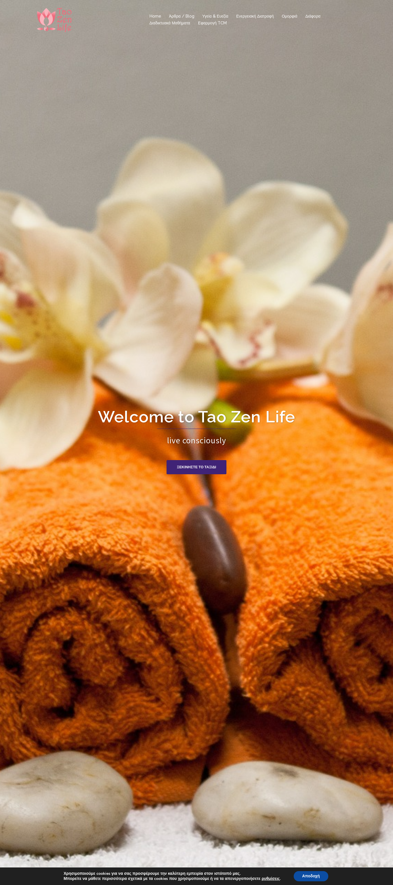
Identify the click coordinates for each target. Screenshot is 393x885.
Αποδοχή (311, 876)
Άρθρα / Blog (181, 16)
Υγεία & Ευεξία (215, 16)
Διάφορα (312, 16)
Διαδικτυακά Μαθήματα (170, 23)
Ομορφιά (289, 16)
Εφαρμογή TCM (212, 23)
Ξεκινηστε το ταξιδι (196, 467)
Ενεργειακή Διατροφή (255, 16)
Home (155, 16)
